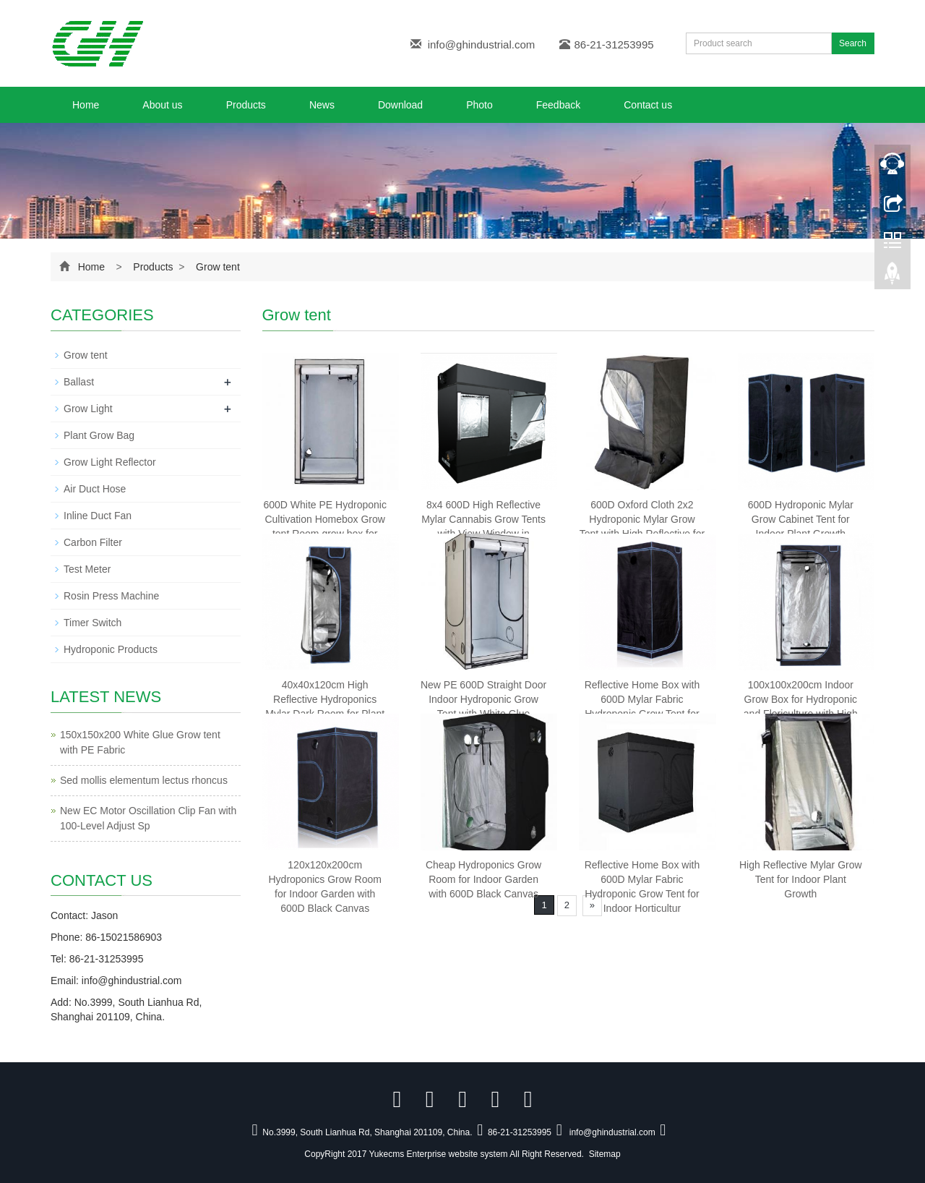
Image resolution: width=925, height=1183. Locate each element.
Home (85, 105)
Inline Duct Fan (98, 515)
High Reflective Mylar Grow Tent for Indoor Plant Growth (800, 879)
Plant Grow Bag (99, 435)
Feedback (558, 105)
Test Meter (87, 569)
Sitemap (605, 1154)
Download (400, 105)
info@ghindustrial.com (481, 44)
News (322, 105)
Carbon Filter (93, 542)
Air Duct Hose (95, 489)
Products (246, 105)
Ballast (79, 382)
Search (852, 43)
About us (162, 105)
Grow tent (216, 267)
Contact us (648, 105)
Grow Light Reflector (110, 462)
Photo (479, 105)
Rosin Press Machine (111, 596)
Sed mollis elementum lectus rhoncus (144, 780)
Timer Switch (92, 622)
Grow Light (88, 408)
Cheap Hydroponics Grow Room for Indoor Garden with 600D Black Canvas (483, 879)
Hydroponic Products (111, 649)
